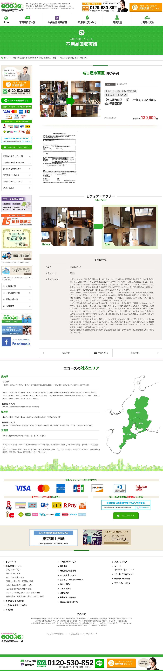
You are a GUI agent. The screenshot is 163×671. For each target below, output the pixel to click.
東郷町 (46, 395)
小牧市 (68, 392)
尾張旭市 (43, 392)
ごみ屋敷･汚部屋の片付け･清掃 (18, 589)
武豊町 (12, 407)
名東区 (80, 385)
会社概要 (16, 306)
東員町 (18, 436)
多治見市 (57, 417)
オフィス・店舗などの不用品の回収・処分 (23, 593)
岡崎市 (11, 398)
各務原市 (6, 425)
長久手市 (53, 395)
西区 (20, 385)
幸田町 (36, 407)
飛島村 (59, 395)
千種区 (6, 385)
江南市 (62, 392)
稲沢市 (17, 392)
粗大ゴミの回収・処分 (15, 577)
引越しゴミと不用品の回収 (116, 95)
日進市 (17, 395)
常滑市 (5, 395)
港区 (60, 385)
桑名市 (5, 436)
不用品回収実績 (17, 58)
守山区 (69, 385)
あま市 (32, 395)
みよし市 (39, 395)
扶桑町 (90, 395)
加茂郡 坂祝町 (88, 425)
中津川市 (33, 425)
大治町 (65, 395)
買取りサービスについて (16, 181)
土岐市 (56, 425)
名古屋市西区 (31, 58)
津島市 (87, 392)
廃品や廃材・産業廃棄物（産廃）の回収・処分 (25, 596)
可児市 (50, 417)
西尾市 (24, 407)
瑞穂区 (42, 385)
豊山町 (77, 395)
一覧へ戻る (100, 353)
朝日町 (36, 436)
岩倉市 (29, 392)
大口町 (84, 395)
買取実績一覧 (16, 299)
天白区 (86, 385)
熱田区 (48, 385)
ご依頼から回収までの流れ (16, 162)
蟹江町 (71, 395)
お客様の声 (16, 286)
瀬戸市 (74, 392)
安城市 (5, 398)
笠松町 (11, 417)
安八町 (23, 417)
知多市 (80, 392)
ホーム (5, 58)
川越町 (42, 436)
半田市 (18, 407)
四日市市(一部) (27, 436)
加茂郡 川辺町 (64, 425)
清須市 (56, 392)
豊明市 (11, 395)
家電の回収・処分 (13, 573)
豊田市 (35, 398)
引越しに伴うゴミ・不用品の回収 (19, 581)
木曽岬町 (12, 436)
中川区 (54, 385)
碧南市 (30, 407)
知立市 (29, 398)
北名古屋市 (24, 395)
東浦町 (96, 395)
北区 (15, 385)
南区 (64, 385)
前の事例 (66, 353)
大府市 (50, 392)
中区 (31, 385)
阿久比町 (6, 407)
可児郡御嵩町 (23, 425)
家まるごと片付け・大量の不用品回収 (121, 91)
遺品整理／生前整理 (16, 175)
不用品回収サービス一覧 (16, 156)
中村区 (26, 385)
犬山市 (23, 392)
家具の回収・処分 (13, 570)
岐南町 (5, 417)
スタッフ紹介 (16, 188)
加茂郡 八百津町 (76, 425)
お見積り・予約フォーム (124, 570)
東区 (11, 385)
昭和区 (36, 385)
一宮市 (11, 392)
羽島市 (17, 417)
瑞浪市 (40, 425)
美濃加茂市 (14, 425)
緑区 (75, 385)
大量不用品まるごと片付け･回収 (19, 585)
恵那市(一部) (48, 425)
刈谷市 (17, 398)
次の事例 (135, 353)
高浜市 (23, 398)
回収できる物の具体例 (16, 169)
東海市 (93, 392)
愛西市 (5, 392)
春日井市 (36, 392)
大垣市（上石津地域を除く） (37, 417)
